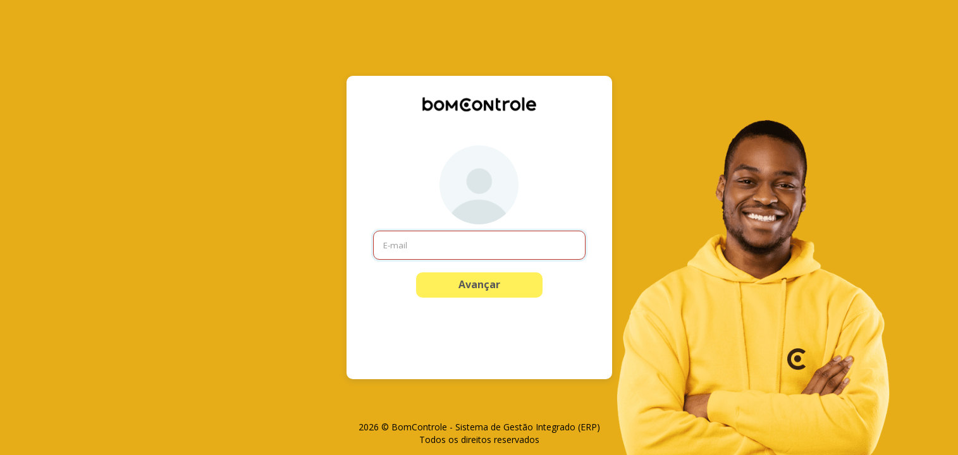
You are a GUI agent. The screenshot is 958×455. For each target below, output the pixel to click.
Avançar (479, 284)
